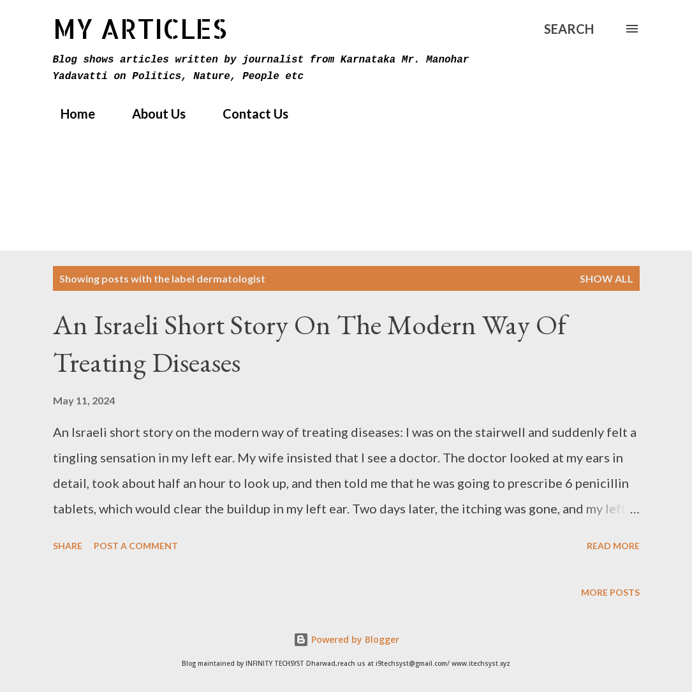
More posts (610, 592)
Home (70, 113)
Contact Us (248, 113)
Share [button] (67, 545)
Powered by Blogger (346, 639)
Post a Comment (136, 545)
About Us (151, 113)
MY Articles (140, 28)
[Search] (569, 28)
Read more (613, 545)
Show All (606, 278)
